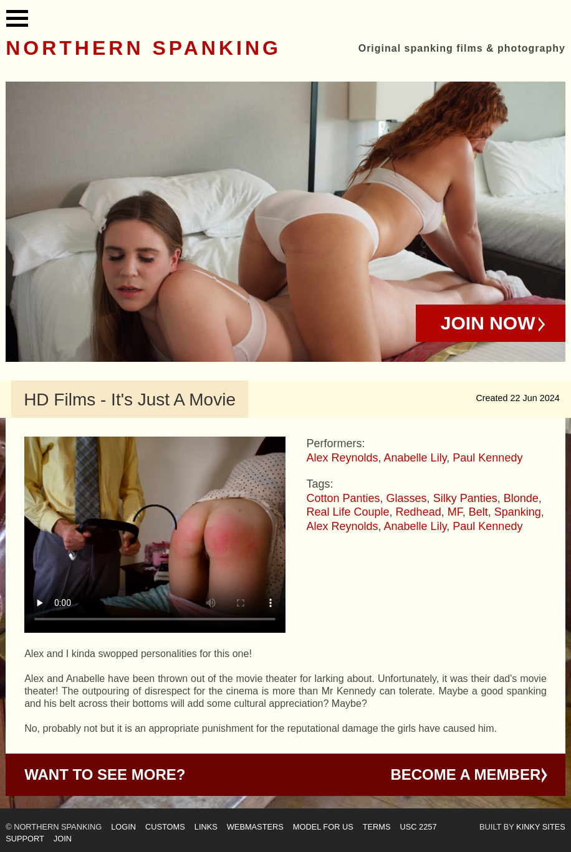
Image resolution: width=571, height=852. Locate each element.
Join (63, 838)
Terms (377, 826)
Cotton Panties (343, 498)
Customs (165, 826)
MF (455, 512)
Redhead (418, 512)
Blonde (521, 498)
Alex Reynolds (342, 458)
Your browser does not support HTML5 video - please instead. (155, 535)
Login (123, 826)
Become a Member (465, 774)
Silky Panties (465, 498)
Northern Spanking (143, 48)
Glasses (406, 498)
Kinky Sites (540, 826)
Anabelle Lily (415, 458)
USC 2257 (418, 826)
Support (25, 838)
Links (206, 826)
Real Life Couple (347, 512)
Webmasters (255, 826)
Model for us (323, 826)
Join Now (488, 323)
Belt (478, 512)
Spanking (517, 512)
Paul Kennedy (487, 458)
